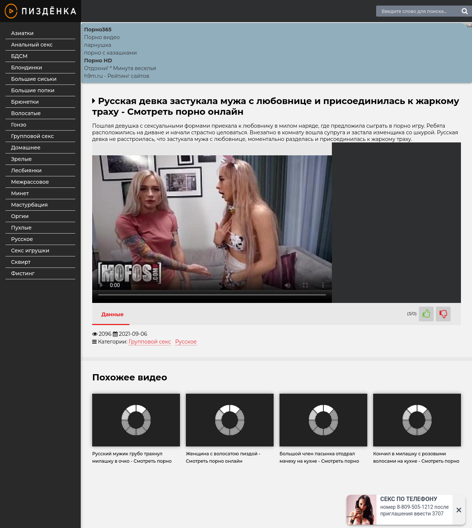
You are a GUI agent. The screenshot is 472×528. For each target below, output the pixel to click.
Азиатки (22, 33)
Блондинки (26, 67)
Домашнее (26, 147)
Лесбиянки (26, 170)
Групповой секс (32, 136)
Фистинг (23, 273)
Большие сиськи (33, 79)
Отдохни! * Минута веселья (120, 68)
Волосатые (26, 113)
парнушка (97, 45)
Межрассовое (30, 182)
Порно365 (97, 29)
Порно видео (102, 37)
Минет (20, 193)
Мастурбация (29, 204)
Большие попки (33, 90)
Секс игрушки (30, 250)
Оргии (20, 216)
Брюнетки (25, 102)
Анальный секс (32, 44)
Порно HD (98, 60)
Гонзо (19, 124)
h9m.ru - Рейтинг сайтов (116, 76)
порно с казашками (110, 52)
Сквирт (21, 262)
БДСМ (19, 56)
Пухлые (21, 227)
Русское (22, 239)
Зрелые (21, 159)
